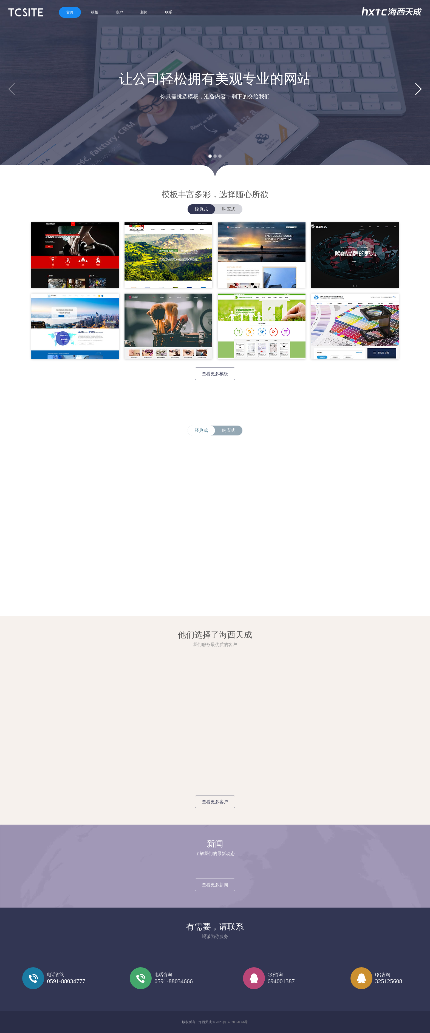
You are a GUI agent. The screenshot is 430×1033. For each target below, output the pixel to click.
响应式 (228, 209)
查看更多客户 (215, 801)
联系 (168, 12)
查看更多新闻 (215, 884)
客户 (119, 12)
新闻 (144, 12)
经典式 (201, 209)
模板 (94, 12)
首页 (69, 12)
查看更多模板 (215, 373)
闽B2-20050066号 (235, 1022)
